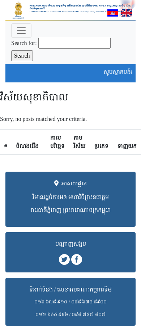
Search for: (24, 43)
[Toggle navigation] (21, 30)
